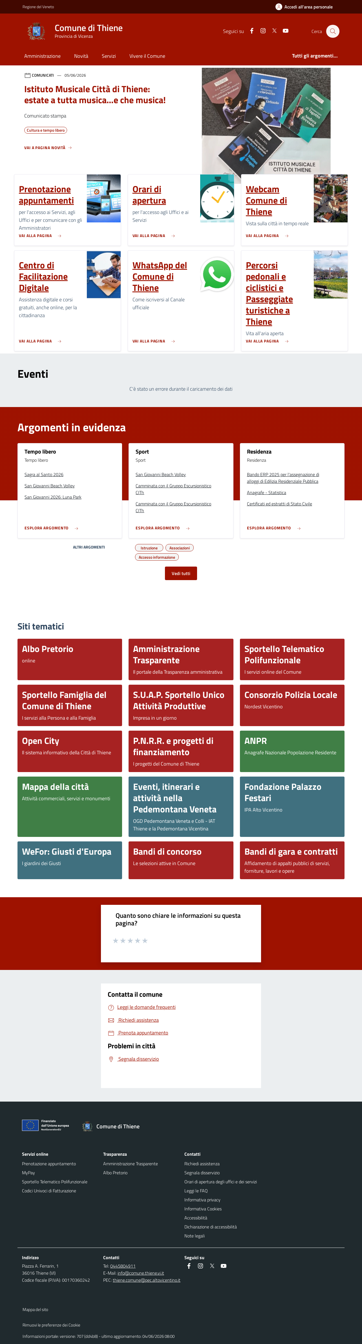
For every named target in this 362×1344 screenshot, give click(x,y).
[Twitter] (271, 31)
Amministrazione (42, 56)
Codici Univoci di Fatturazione (49, 1190)
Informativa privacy (202, 1199)
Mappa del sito (35, 1309)
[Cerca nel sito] (332, 31)
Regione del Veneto (38, 7)
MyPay (28, 1172)
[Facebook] (249, 31)
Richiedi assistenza (202, 1163)
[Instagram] (260, 31)
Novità (81, 56)
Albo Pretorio (115, 1172)
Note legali (194, 1235)
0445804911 (123, 1266)
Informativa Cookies (203, 1208)
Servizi (109, 56)
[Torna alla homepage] (113, 1126)
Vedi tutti (181, 573)
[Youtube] (282, 31)
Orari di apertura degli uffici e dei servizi (220, 1181)
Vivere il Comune (147, 56)
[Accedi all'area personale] (306, 7)
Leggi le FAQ (196, 1190)
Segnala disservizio (202, 1172)
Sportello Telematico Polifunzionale (54, 1181)
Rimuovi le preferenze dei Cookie (51, 1325)
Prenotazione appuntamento (49, 1163)
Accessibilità (195, 1217)
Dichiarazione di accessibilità (210, 1226)
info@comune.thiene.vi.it (141, 1273)
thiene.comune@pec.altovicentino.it (146, 1280)
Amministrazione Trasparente (130, 1163)
